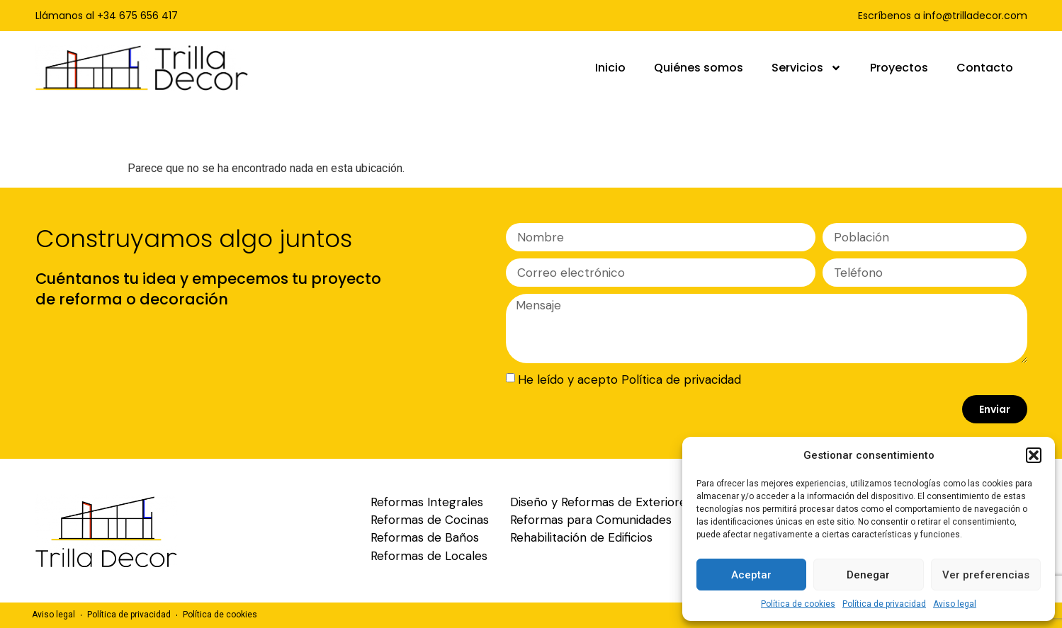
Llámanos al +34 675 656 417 (106, 15)
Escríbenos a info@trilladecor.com (942, 15)
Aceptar (751, 575)
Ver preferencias (985, 575)
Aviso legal (954, 604)
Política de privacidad (884, 604)
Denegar (868, 575)
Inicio (610, 67)
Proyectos (899, 67)
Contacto (984, 67)
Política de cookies (798, 604)
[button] (1034, 455)
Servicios (807, 68)
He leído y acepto (629, 379)
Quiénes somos (698, 67)
